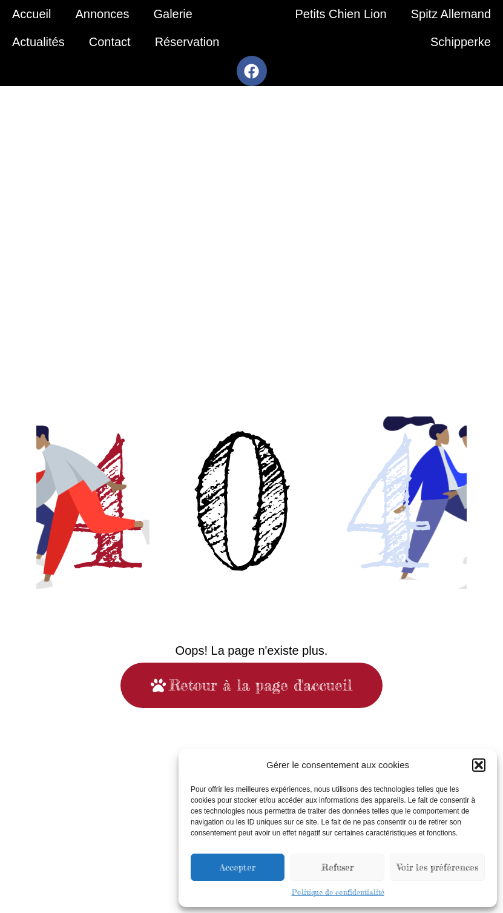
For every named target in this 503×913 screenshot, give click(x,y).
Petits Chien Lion (341, 14)
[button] (479, 765)
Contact (110, 41)
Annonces (102, 14)
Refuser (337, 867)
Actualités (38, 41)
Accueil (31, 14)
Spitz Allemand (451, 14)
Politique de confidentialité (338, 892)
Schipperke (460, 41)
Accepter (237, 867)
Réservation (187, 41)
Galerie (172, 14)
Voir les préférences (437, 867)
